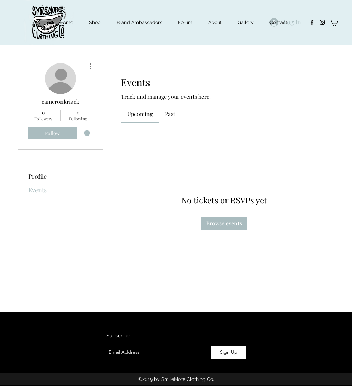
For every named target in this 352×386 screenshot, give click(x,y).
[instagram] (322, 22)
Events (37, 190)
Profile (37, 176)
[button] (334, 22)
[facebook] (312, 22)
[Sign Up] (228, 352)
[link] (140, 113)
